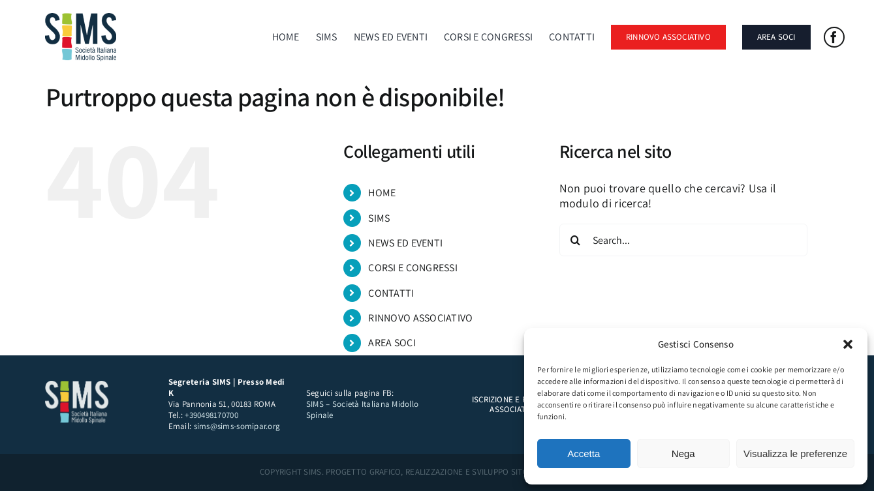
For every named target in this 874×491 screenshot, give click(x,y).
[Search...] (683, 240)
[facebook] (834, 37)
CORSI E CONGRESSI (413, 268)
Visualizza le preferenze (795, 453)
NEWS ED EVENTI (405, 243)
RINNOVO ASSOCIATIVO (420, 318)
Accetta (583, 453)
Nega (683, 453)
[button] (847, 344)
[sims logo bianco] (77, 386)
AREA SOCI (391, 343)
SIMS (379, 218)
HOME (382, 193)
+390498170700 (211, 415)
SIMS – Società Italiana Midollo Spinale (362, 409)
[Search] (575, 240)
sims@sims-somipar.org (237, 426)
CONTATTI (391, 293)
